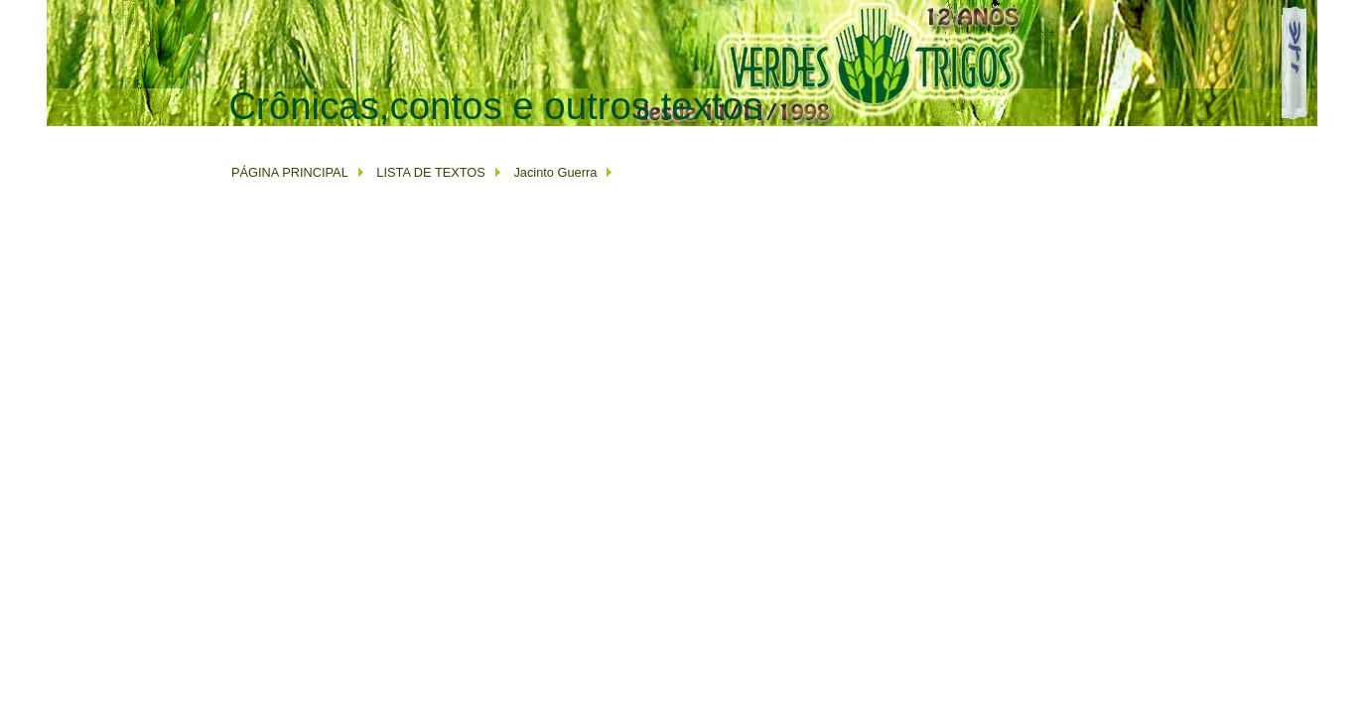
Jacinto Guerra (555, 172)
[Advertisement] (589, 135)
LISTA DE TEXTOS (429, 172)
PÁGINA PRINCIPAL (289, 172)
